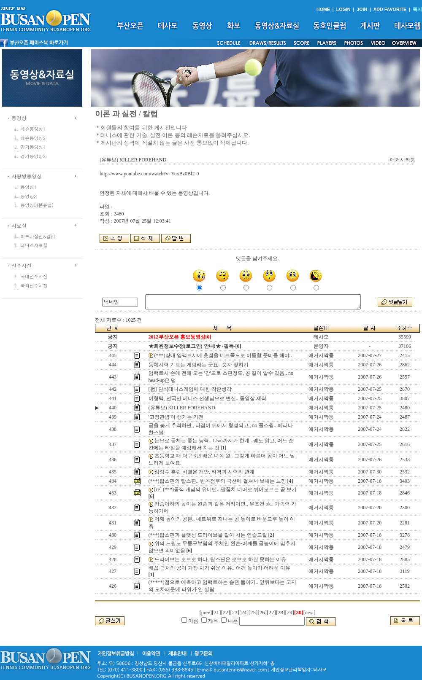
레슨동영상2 (33, 138)
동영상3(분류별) (37, 205)
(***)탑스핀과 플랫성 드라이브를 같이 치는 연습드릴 (208, 535)
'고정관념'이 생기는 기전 (176, 417)
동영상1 (29, 187)
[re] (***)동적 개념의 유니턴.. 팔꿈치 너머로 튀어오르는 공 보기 (225, 489)
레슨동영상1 (33, 129)
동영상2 (29, 196)
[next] (309, 612)
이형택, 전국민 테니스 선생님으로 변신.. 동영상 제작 (207, 398)
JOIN (362, 9)
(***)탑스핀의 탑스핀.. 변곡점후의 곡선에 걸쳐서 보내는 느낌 (217, 481)
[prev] (206, 612)
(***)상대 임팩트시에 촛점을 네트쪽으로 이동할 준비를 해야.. (223, 355)
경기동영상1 (33, 147)
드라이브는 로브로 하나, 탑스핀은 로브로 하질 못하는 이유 (220, 559)
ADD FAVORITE (390, 9)
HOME (323, 9)
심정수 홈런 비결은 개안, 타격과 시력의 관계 (204, 472)
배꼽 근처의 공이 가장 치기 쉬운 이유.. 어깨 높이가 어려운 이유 (219, 568)
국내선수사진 (34, 276)
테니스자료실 (34, 245)
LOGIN (343, 9)
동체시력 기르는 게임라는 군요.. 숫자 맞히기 (199, 365)
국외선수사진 (34, 285)
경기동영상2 (33, 156)
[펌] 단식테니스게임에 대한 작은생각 (190, 389)
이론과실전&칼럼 (38, 236)
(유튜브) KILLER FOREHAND (182, 408)
